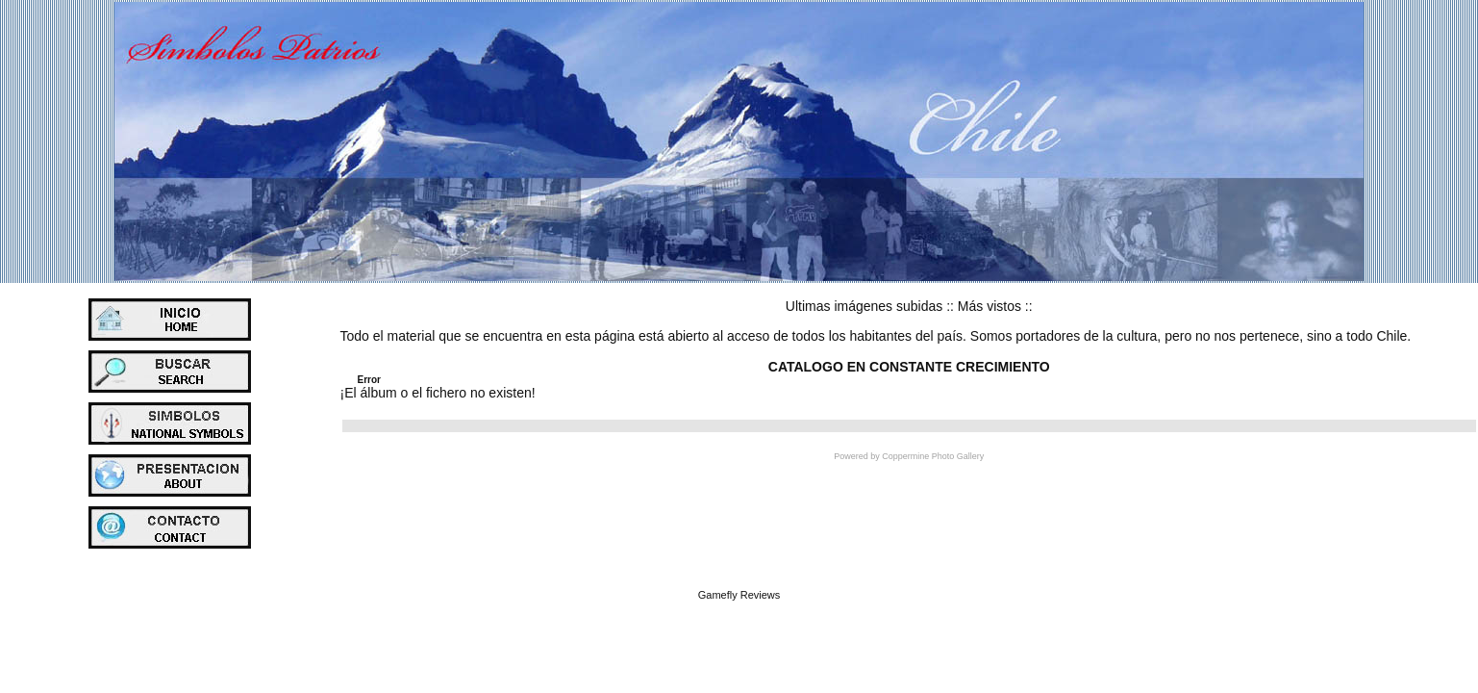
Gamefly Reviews (739, 595)
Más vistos (989, 306)
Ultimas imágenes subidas (864, 306)
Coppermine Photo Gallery (933, 456)
